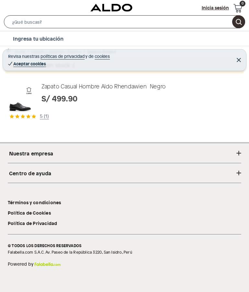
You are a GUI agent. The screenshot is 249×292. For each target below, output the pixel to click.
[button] (124, 23)
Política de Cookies (29, 212)
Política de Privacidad (32, 223)
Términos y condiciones (34, 202)
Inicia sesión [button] (215, 7)
